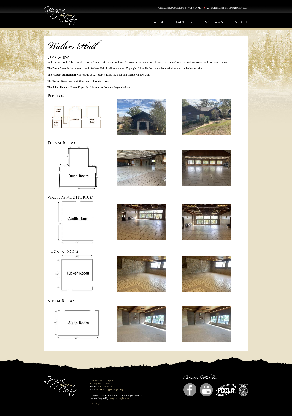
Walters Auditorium (70, 197)
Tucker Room (62, 251)
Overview (58, 57)
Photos (55, 96)
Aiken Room (60, 301)
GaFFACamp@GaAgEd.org (171, 8)
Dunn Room (61, 143)
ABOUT (160, 22)
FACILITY (184, 22)
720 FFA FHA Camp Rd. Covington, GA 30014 (227, 8)
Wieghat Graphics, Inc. (120, 398)
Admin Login (95, 404)
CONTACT (238, 22)
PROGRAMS (212, 22)
